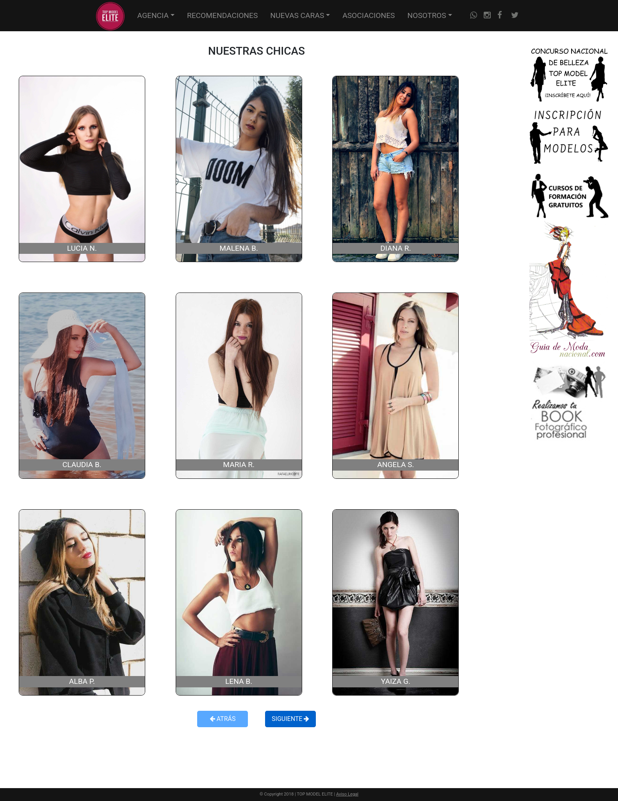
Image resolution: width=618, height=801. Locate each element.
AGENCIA (153, 15)
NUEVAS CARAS (297, 15)
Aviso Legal (347, 794)
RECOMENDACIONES (222, 15)
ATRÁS (223, 719)
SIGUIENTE (290, 719)
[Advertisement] (256, 752)
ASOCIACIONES (368, 15)
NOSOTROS (427, 15)
